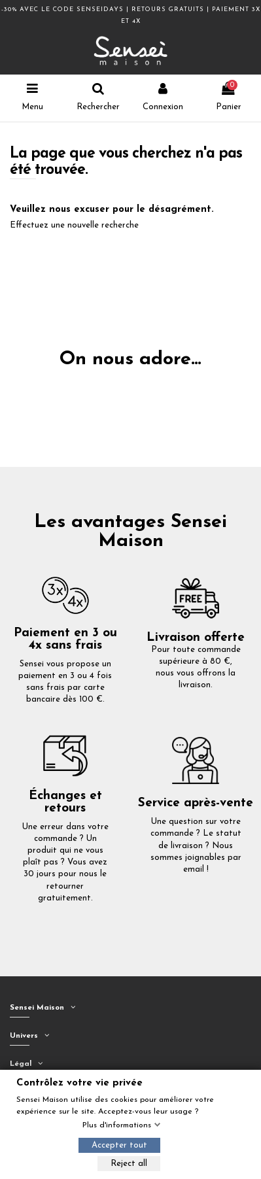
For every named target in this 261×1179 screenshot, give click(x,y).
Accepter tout (119, 1145)
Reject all (129, 1163)
